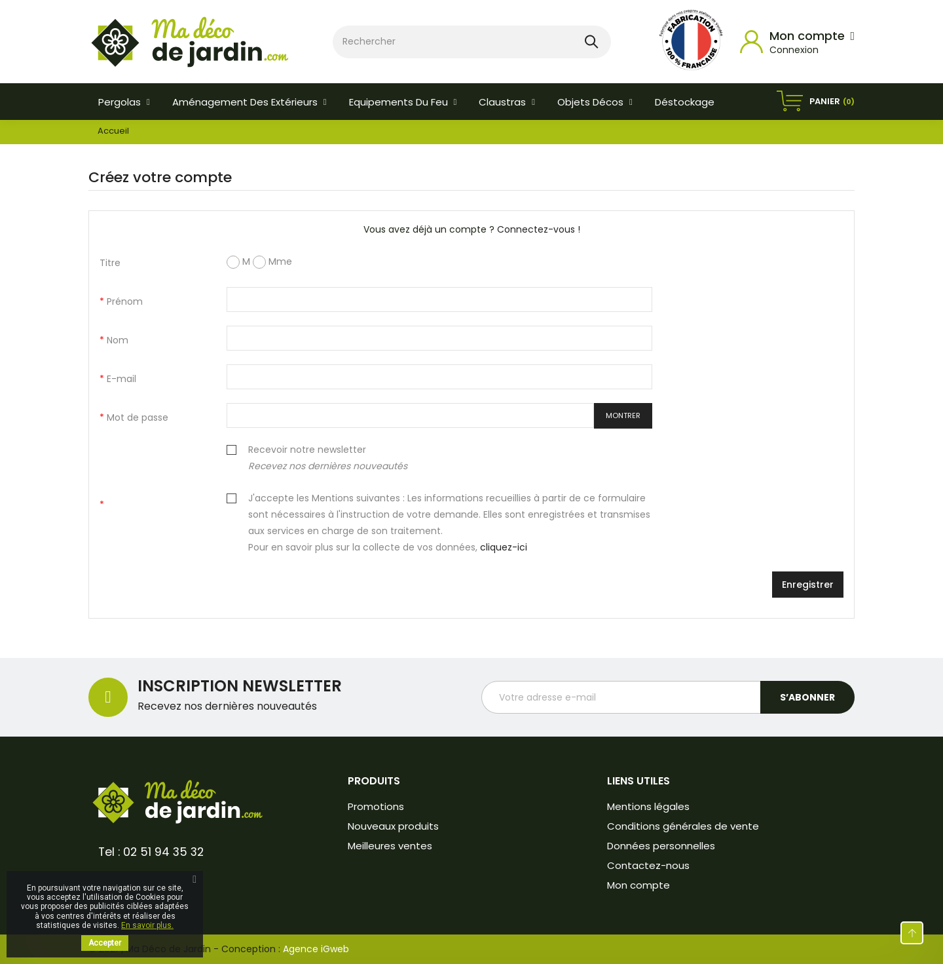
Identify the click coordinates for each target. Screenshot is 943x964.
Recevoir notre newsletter (327, 457)
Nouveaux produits (393, 826)
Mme (272, 262)
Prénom (123, 301)
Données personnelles (661, 846)
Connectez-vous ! (538, 229)
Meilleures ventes (390, 846)
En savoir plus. (147, 925)
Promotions (376, 806)
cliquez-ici (503, 547)
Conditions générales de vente (683, 826)
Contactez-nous (648, 865)
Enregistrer (808, 584)
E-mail (120, 378)
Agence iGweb (316, 948)
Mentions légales (648, 806)
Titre (110, 262)
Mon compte (638, 885)
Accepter (104, 943)
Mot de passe (136, 417)
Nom (116, 340)
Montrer (623, 415)
